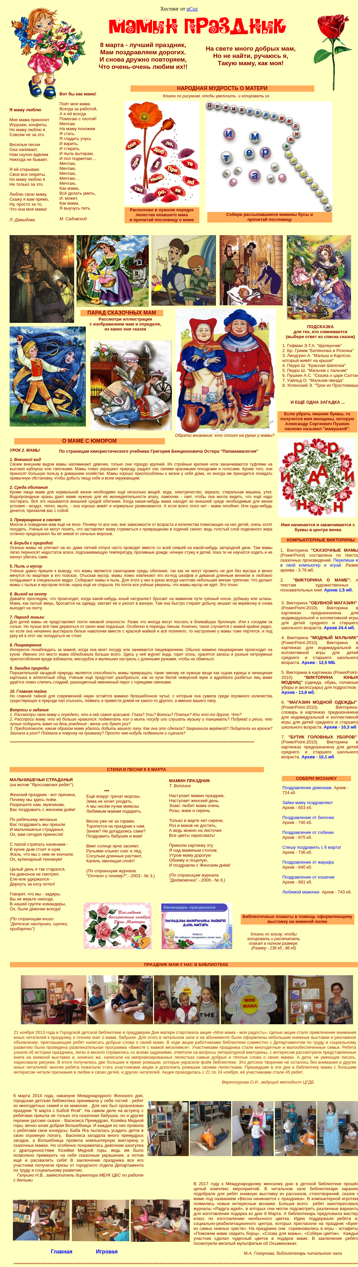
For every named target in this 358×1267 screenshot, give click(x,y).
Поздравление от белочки (308, 817)
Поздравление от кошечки (308, 877)
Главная (62, 1251)
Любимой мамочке (301, 891)
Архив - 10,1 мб (318, 756)
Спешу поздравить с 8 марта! (311, 847)
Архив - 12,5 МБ (318, 662)
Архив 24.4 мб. (339, 627)
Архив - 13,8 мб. (298, 692)
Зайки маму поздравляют (307, 802)
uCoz (192, 9)
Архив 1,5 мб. (338, 589)
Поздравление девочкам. (307, 787)
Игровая (107, 1251)
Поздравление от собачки (308, 832)
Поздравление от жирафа (308, 862)
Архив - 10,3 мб (340, 727)
